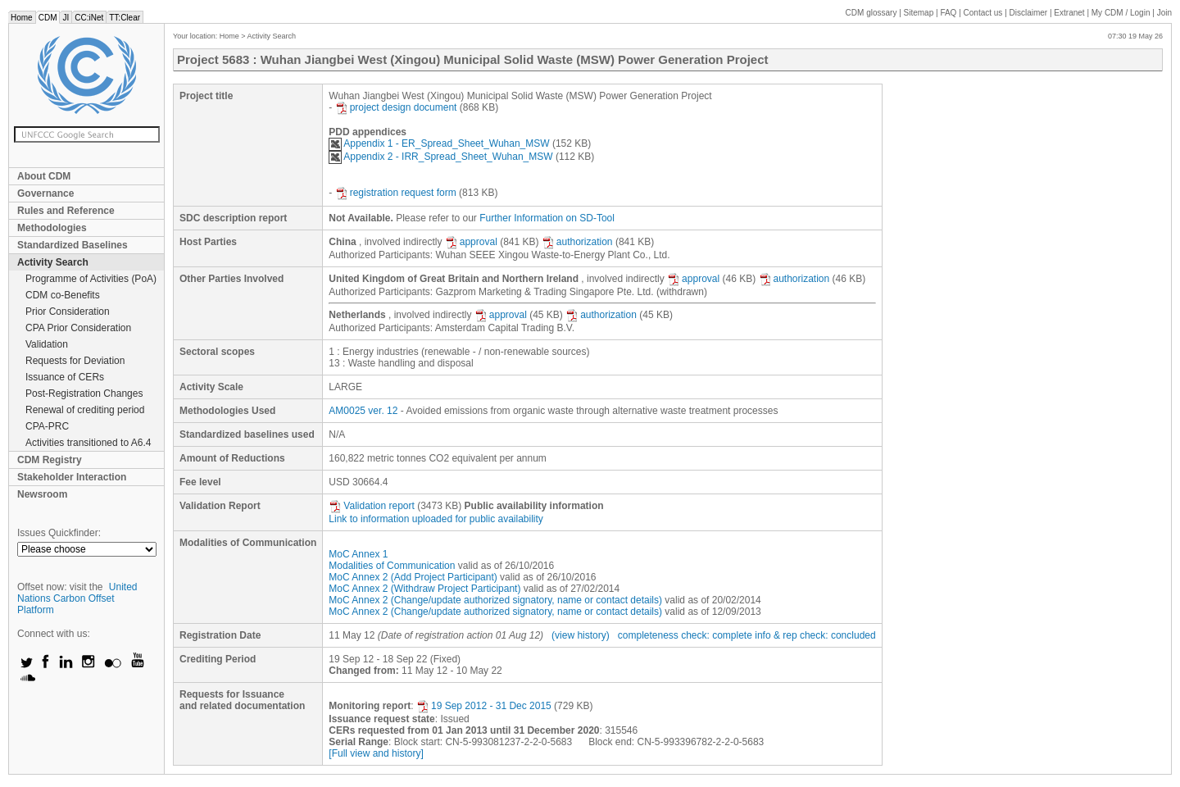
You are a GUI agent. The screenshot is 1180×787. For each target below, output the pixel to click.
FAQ (948, 12)
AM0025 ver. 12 (363, 410)
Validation (46, 344)
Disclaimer (1029, 12)
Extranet (1069, 12)
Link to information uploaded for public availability (436, 519)
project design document (396, 107)
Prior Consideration (67, 311)
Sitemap (919, 12)
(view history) (580, 635)
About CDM (43, 176)
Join (1164, 12)
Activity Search (52, 262)
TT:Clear (124, 17)
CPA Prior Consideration (78, 328)
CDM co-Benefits (62, 295)
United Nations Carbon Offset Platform (77, 598)
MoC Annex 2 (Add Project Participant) (413, 577)
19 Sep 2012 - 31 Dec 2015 (483, 706)
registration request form (395, 192)
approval (471, 242)
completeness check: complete (685, 635)
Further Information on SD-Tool (547, 218)
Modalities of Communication (392, 565)
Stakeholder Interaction (71, 477)
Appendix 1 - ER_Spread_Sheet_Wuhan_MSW (439, 143)
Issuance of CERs (64, 377)
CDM (48, 17)
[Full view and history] (376, 753)
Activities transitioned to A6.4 (88, 442)
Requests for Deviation (75, 360)
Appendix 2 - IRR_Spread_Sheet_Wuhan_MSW (440, 156)
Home (22, 17)
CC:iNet (89, 17)
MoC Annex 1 (358, 554)
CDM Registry (49, 460)
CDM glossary (871, 12)
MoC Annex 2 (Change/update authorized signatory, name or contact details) (495, 600)
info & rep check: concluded (815, 635)
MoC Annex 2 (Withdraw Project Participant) (424, 588)
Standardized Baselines (72, 245)
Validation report (372, 506)
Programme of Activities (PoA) (91, 278)
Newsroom (42, 494)
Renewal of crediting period (84, 410)
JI (65, 17)
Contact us (983, 12)
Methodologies (52, 228)
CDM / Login (1122, 12)
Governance (45, 193)
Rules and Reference (66, 210)
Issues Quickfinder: (59, 533)
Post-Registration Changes (84, 393)
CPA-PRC (47, 426)
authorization (577, 242)
